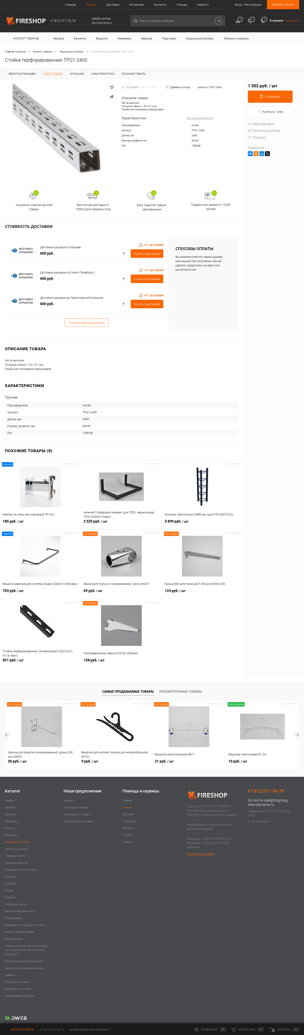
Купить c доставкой (147, 253)
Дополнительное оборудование (23, 961)
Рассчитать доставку (264, 130)
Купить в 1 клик (270, 112)
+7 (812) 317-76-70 (52, 1029)
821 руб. (40, 662)
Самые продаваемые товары (128, 692)
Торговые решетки (16, 862)
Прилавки (11, 876)
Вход (238, 4)
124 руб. (202, 593)
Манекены (11, 821)
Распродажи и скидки (18, 988)
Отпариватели (13, 918)
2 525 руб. (121, 523)
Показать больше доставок (86, 322)
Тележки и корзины (17, 848)
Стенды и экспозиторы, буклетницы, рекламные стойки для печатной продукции (26, 950)
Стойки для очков (15, 904)
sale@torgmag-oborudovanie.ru (268, 802)
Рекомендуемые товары (20, 995)
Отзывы (182, 4)
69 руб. (121, 593)
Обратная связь (19, 1029)
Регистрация (253, 4)
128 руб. (121, 662)
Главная (70, 4)
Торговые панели (15, 855)
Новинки (10, 975)
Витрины (10, 897)
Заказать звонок (283, 4)
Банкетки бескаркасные (20, 911)
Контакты (160, 4)
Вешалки (10, 814)
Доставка (113, 4)
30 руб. (17, 761)
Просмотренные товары (180, 692)
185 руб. (40, 523)
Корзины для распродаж (20, 931)
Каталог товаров (25, 38)
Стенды (9, 890)
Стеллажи (11, 883)
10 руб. (237, 761)
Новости (203, 4)
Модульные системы (17, 842)
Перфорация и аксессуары (21, 869)
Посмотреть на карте (200, 854)
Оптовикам (136, 4)
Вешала (9, 800)
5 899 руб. (202, 523)
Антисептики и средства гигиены (25, 968)
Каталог (91, 4)
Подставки (11, 835)
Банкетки (10, 807)
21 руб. (164, 761)
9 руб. (89, 761)
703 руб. (40, 593)
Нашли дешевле (261, 124)
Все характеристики (200, 118)
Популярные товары (17, 982)
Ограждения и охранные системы (25, 925)
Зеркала (10, 828)
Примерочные (13, 938)
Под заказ (257, 137)
